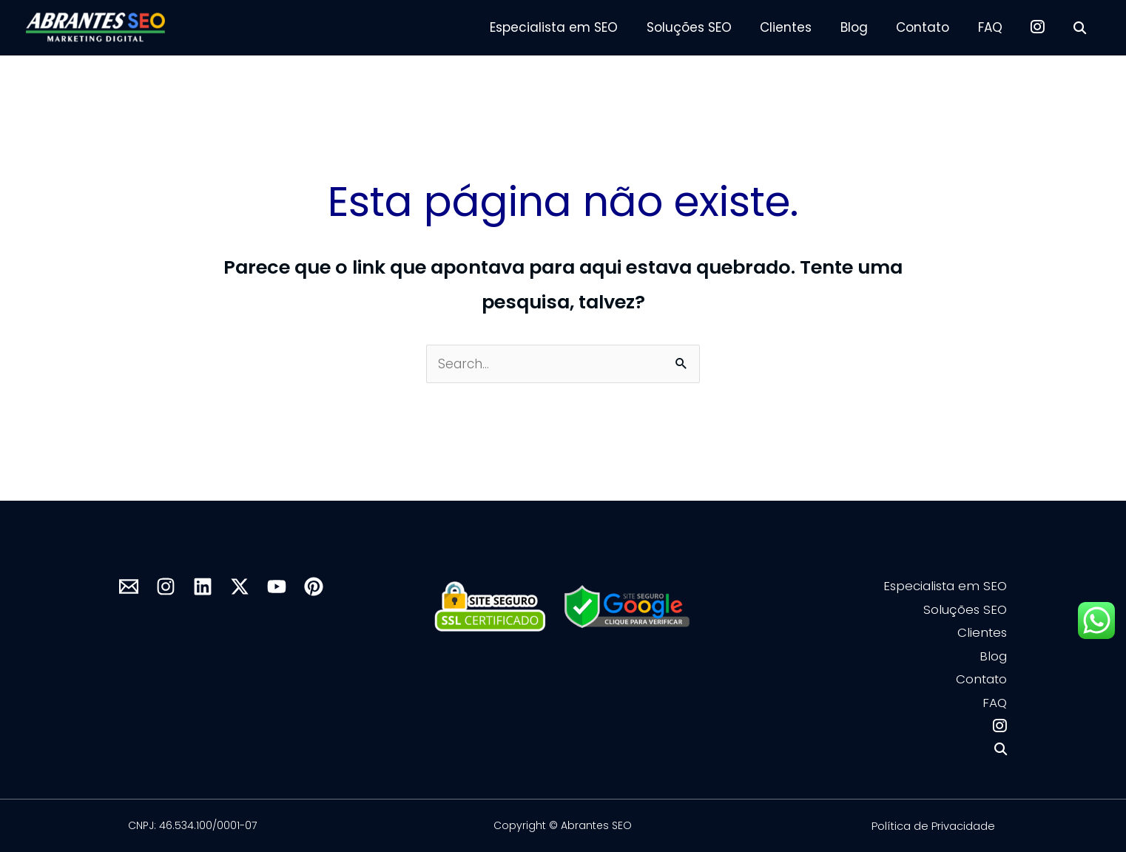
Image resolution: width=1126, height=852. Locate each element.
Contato (934, 27)
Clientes (804, 27)
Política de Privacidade (933, 826)
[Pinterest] (313, 586)
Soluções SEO (710, 27)
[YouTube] (276, 586)
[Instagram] (165, 586)
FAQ (998, 27)
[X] (239, 586)
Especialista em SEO (579, 27)
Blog (869, 27)
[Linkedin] (202, 586)
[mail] (128, 586)
